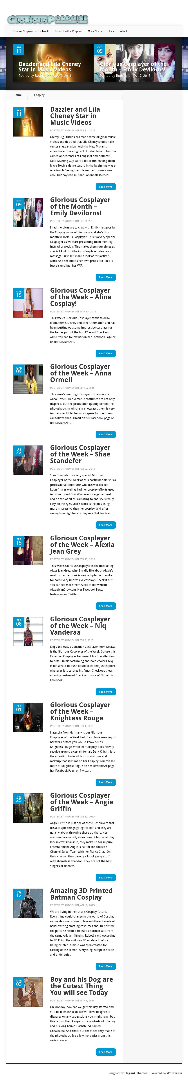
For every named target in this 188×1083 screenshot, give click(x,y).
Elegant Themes (135, 1073)
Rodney (40, 76)
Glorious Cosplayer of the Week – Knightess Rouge (80, 711)
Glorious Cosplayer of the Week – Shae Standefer (80, 454)
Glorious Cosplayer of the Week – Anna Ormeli (80, 373)
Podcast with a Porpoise (68, 31)
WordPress (174, 1073)
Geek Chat (95, 31)
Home (111, 31)
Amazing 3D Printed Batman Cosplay (81, 894)
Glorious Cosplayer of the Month (30, 31)
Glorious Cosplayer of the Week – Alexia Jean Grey (82, 544)
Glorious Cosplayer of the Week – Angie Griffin (81, 802)
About (123, 31)
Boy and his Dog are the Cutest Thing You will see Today (81, 986)
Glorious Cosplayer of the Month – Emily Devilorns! (133, 67)
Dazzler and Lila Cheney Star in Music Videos (50, 67)
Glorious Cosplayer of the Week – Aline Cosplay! (80, 296)
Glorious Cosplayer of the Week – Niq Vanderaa (80, 625)
